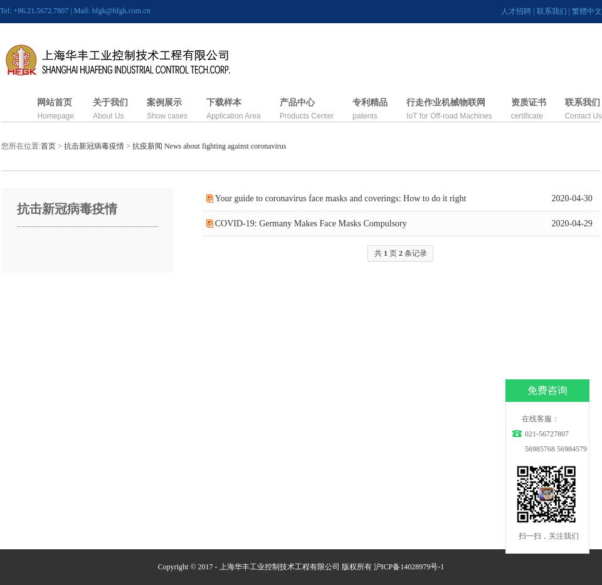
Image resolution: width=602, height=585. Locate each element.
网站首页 (54, 102)
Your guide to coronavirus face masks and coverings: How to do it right (341, 198)
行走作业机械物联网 (445, 102)
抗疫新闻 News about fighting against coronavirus (209, 146)
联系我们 (552, 11)
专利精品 (370, 102)
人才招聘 (516, 11)
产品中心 (297, 102)
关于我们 (110, 102)
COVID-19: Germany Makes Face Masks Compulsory (311, 223)
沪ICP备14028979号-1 (409, 566)
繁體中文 (587, 11)
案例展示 (164, 102)
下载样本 (223, 102)
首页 (48, 146)
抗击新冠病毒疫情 (94, 146)
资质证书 (528, 102)
